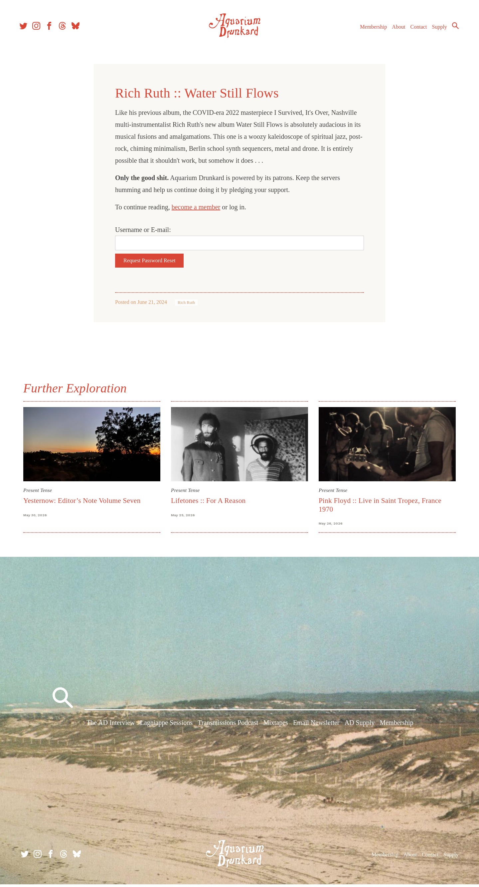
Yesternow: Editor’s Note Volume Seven (82, 501)
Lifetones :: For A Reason (208, 501)
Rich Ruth (186, 302)
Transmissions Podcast (228, 726)
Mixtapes (275, 726)
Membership (370, 29)
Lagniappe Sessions (166, 726)
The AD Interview (110, 726)
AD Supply (360, 726)
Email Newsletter (316, 726)
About (395, 29)
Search (452, 28)
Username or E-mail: (143, 229)
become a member (196, 207)
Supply (436, 29)
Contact (415, 29)
